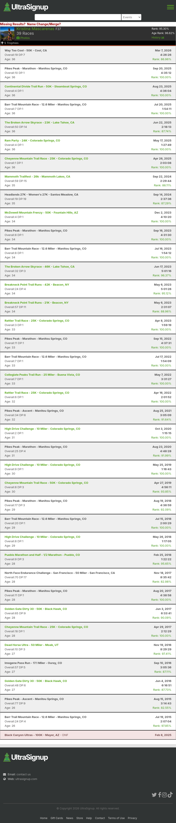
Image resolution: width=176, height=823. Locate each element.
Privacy (132, 818)
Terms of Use (116, 818)
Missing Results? (12, 24)
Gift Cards (57, 818)
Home (43, 818)
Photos (23, 38)
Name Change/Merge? (44, 24)
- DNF (36, 735)
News (69, 818)
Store (79, 818)
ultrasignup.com (26, 779)
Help (89, 818)
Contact (100, 818)
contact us (23, 774)
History (158, 37)
